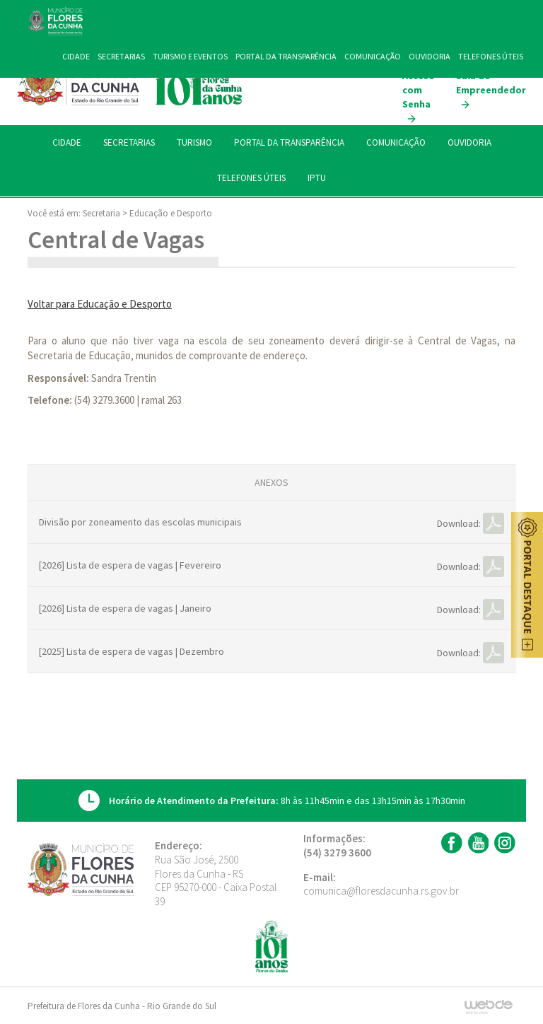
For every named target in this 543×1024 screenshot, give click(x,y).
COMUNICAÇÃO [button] (396, 142)
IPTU (317, 178)
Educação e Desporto (170, 213)
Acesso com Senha (418, 96)
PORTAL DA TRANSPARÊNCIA (289, 142)
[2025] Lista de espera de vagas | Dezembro (131, 651)
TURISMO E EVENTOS (190, 56)
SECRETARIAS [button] (129, 142)
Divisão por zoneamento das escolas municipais (140, 522)
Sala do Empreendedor (491, 89)
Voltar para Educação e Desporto (100, 303)
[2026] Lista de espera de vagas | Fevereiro (130, 565)
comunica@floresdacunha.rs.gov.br (381, 890)
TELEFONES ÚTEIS (251, 178)
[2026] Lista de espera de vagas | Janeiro (125, 608)
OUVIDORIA (469, 142)
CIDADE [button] (66, 142)
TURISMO (194, 142)
